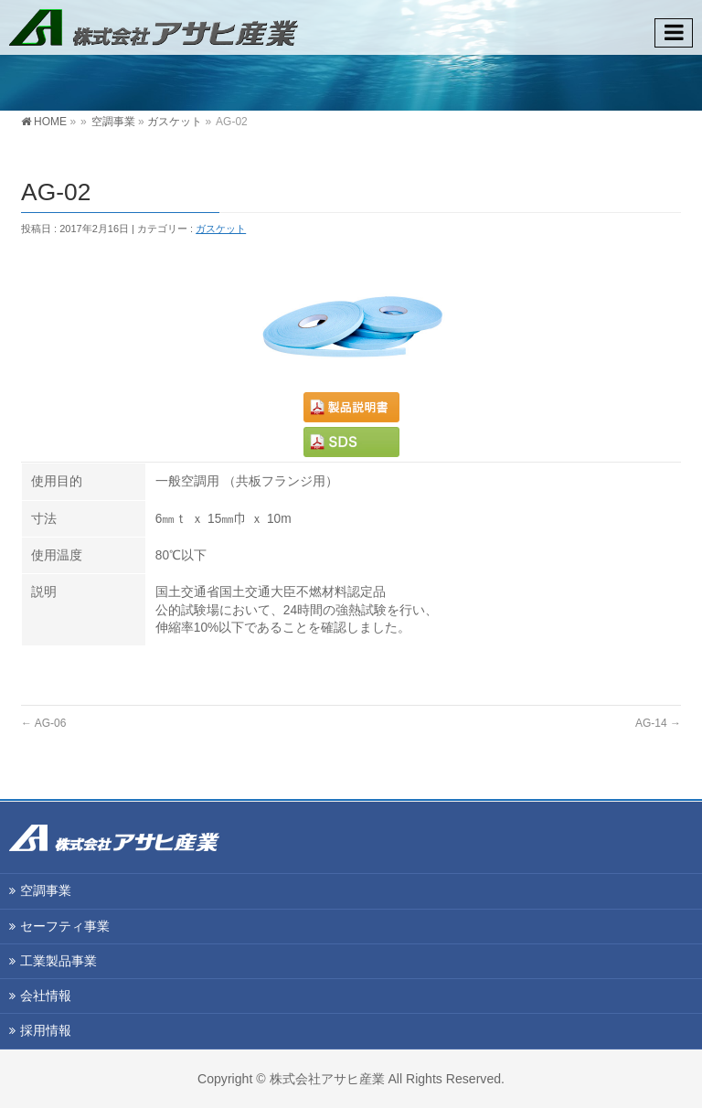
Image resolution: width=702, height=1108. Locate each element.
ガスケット (174, 121)
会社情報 (45, 995)
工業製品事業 (58, 961)
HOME (50, 121)
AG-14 (658, 723)
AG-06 (43, 723)
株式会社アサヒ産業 (327, 1078)
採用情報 (45, 1030)
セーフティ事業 (65, 926)
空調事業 (113, 121)
